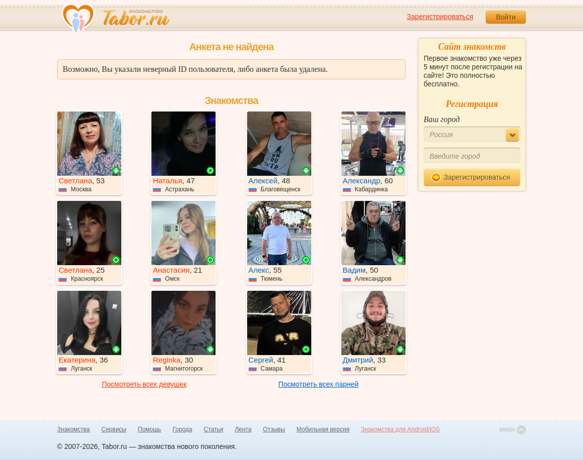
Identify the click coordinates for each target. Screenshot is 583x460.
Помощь (149, 429)
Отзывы (274, 429)
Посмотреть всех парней (318, 384)
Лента (243, 429)
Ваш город (442, 119)
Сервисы (113, 429)
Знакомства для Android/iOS (400, 429)
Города (182, 429)
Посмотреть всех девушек (144, 384)
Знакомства (73, 429)
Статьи (214, 429)
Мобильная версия (323, 429)
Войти (505, 17)
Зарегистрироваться (440, 17)
